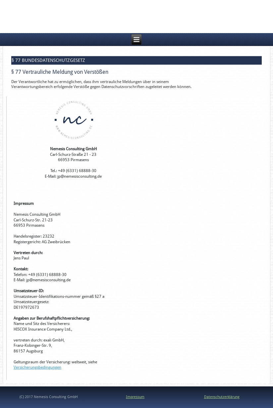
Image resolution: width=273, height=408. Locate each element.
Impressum (135, 397)
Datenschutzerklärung (222, 397)
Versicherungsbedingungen (37, 367)
